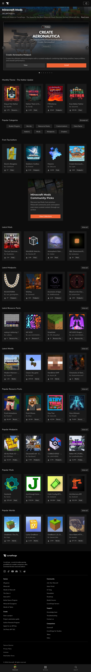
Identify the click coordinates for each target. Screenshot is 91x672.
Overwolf (50, 627)
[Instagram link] (4, 571)
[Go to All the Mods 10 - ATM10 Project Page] (11, 448)
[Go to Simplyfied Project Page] (55, 327)
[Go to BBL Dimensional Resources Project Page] (77, 246)
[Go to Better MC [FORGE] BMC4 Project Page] (77, 448)
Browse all (84, 120)
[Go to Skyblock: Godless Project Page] (33, 158)
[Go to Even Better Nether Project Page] (77, 98)
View (25, 65)
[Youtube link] (12, 571)
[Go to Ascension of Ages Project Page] (55, 286)
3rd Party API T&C (9, 629)
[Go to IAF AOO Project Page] (33, 327)
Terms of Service (8, 645)
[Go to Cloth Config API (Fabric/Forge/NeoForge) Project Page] (55, 488)
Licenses (5, 652)
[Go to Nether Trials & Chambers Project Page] (33, 98)
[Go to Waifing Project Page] (33, 286)
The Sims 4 (6, 593)
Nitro (48, 638)
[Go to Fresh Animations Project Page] (11, 407)
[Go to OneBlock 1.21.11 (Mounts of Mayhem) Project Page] (55, 529)
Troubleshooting (52, 615)
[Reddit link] (24, 571)
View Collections (45, 216)
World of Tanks (8, 607)
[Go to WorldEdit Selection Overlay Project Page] (33, 246)
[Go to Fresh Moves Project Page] (33, 407)
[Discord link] (16, 571)
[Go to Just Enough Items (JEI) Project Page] (33, 488)
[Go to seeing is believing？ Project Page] (11, 327)
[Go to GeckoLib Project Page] (11, 488)
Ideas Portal (50, 586)
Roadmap (50, 597)
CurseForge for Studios (54, 631)
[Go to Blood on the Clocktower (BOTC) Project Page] (77, 286)
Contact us (50, 619)
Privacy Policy (7, 649)
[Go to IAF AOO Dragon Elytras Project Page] (77, 327)
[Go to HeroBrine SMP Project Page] (55, 367)
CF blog (49, 590)
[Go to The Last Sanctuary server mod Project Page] (11, 246)
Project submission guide (11, 619)
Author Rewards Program (11, 622)
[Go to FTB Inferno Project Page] (55, 98)
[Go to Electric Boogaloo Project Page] (11, 158)
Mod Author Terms (9, 655)
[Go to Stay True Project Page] (55, 407)
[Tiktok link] (8, 571)
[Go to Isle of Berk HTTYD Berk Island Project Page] (77, 529)
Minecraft (6, 586)
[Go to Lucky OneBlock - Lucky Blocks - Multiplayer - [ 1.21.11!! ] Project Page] (33, 529)
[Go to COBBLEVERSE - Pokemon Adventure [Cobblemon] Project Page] (55, 448)
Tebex (48, 634)
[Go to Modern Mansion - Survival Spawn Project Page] (11, 367)
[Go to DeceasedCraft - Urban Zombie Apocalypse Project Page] (33, 448)
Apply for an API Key (10, 626)
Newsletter (50, 593)
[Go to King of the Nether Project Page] (11, 98)
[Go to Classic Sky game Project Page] (33, 367)
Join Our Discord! (52, 583)
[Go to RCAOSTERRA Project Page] (11, 286)
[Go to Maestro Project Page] (55, 158)
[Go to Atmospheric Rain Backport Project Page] (55, 246)
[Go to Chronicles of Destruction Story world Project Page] (77, 367)
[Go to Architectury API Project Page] (77, 488)
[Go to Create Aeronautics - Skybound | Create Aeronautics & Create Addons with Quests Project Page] (77, 158)
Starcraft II (6, 597)
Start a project (8, 615)
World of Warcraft (9, 590)
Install (66, 65)
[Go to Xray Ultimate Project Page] (77, 407)
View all (85, 227)
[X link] (20, 571)
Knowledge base (52, 612)
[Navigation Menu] (3, 3)
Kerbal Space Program (10, 600)
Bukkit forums (51, 600)
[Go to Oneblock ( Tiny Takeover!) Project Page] (11, 529)
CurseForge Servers (53, 603)
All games (6, 583)
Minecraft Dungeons (10, 603)
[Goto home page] (7, 3)
